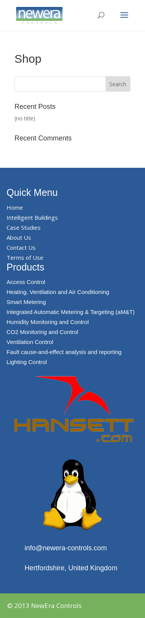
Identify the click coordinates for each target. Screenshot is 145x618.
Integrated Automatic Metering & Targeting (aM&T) (71, 312)
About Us (19, 237)
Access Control (26, 282)
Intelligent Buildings (32, 217)
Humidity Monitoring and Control (48, 322)
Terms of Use (25, 257)
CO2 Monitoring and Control (42, 332)
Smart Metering (26, 302)
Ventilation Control (30, 342)
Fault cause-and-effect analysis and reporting (64, 352)
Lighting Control (27, 362)
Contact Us (21, 247)
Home (15, 207)
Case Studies (24, 227)
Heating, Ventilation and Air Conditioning (58, 292)
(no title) (25, 118)
